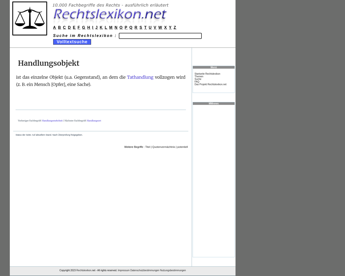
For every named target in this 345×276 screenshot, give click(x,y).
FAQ (197, 81)
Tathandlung (140, 77)
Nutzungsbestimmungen (173, 270)
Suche (198, 79)
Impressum (124, 270)
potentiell (182, 146)
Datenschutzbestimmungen (144, 270)
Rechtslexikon (83, 270)
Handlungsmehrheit (52, 120)
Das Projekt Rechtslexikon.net (210, 84)
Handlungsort (94, 120)
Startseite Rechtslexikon (207, 73)
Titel (147, 146)
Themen (199, 76)
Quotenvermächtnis (163, 146)
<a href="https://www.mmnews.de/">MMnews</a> (214, 181)
